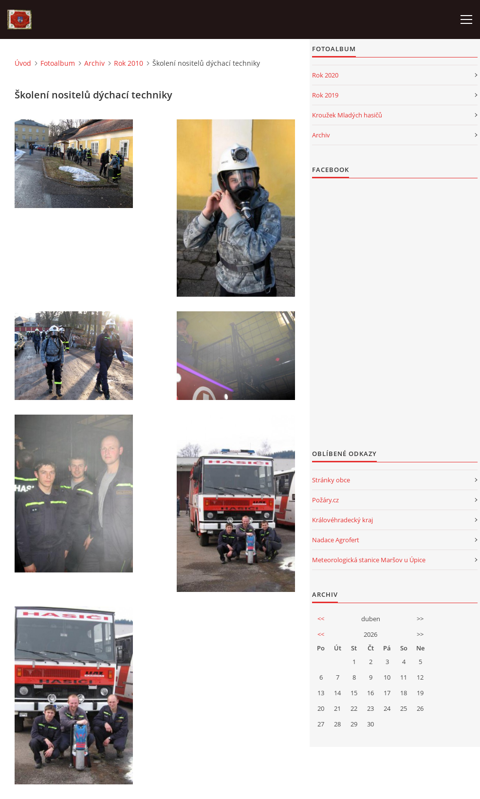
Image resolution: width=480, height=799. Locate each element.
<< (320, 618)
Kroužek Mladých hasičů (347, 115)
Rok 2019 (325, 95)
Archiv (94, 63)
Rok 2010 (128, 63)
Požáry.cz (325, 499)
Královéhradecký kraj (342, 519)
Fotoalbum (57, 63)
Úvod (23, 63)
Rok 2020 (325, 75)
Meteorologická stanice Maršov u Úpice (368, 559)
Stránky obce (331, 480)
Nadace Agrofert (335, 539)
